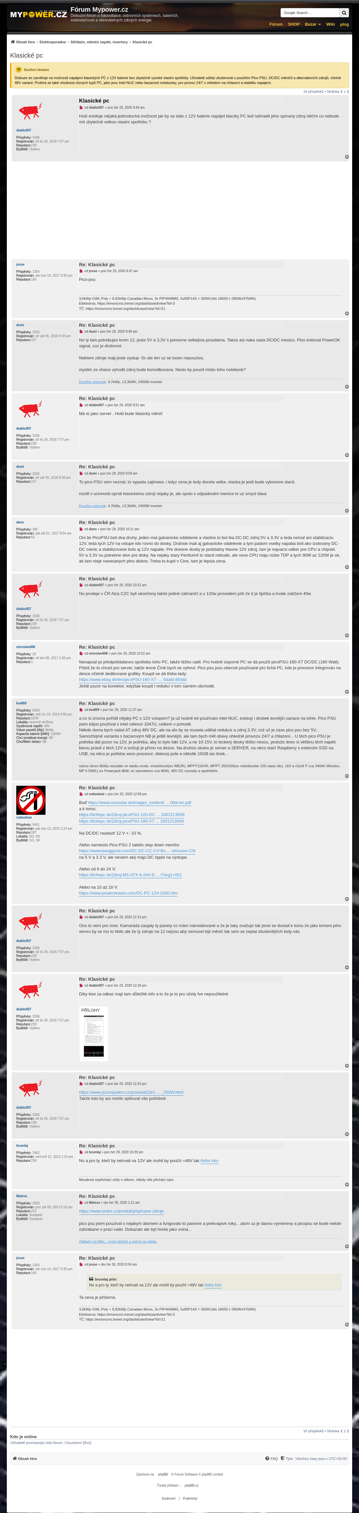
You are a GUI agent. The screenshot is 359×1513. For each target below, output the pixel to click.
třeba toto (210, 1160)
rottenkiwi (24, 817)
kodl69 (21, 703)
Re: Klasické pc (97, 264)
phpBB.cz (192, 1485)
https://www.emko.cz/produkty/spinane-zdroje (121, 1211)
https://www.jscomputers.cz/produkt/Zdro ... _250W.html (131, 1092)
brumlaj (22, 1145)
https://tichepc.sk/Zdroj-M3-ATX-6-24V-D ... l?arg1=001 (130, 874)
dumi (20, 325)
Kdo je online (23, 1436)
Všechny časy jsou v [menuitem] (321, 1459)
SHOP (294, 24)
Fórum (276, 24)
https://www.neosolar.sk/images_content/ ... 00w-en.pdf (139, 802)
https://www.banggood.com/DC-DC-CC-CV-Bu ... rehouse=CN (137, 850)
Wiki (330, 24)
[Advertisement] (179, 210)
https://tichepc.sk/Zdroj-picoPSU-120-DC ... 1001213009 (131, 814)
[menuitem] (81, 42)
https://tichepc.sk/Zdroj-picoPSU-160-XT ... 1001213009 (131, 821)
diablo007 (23, 130)
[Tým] (286, 1459)
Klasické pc (26, 55)
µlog (344, 24)
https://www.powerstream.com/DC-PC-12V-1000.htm (128, 893)
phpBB (163, 1474)
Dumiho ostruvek (92, 382)
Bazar (310, 24)
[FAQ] (271, 1459)
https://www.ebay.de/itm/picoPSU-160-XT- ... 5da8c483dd (133, 679)
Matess (21, 1196)
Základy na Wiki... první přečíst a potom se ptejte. (118, 1241)
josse (20, 264)
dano (20, 522)
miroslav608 (25, 647)
